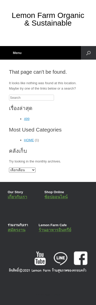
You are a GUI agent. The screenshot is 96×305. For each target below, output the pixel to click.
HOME (29, 140)
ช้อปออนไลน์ (56, 197)
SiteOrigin (44, 294)
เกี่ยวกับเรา (17, 197)
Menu (15, 53)
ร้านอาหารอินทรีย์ (55, 230)
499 (27, 119)
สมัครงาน (16, 230)
